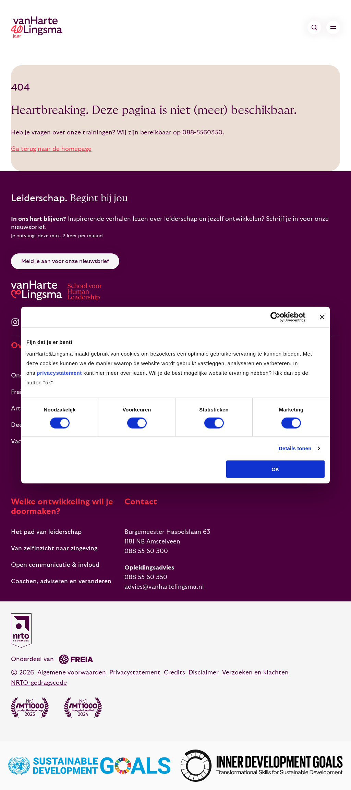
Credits (174, 672)
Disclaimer (204, 672)
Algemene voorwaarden (71, 672)
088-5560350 (202, 132)
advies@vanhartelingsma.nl (164, 587)
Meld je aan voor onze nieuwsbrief (65, 261)
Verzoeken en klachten (255, 672)
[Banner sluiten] (322, 317)
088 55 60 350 (145, 577)
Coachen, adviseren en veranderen (61, 581)
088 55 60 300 (146, 551)
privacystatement (59, 372)
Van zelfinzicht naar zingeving (54, 548)
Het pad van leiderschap (46, 532)
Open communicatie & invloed (55, 565)
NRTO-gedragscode (39, 683)
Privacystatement (134, 672)
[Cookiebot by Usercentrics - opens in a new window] (275, 317)
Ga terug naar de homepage (51, 149)
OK (275, 469)
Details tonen (295, 448)
